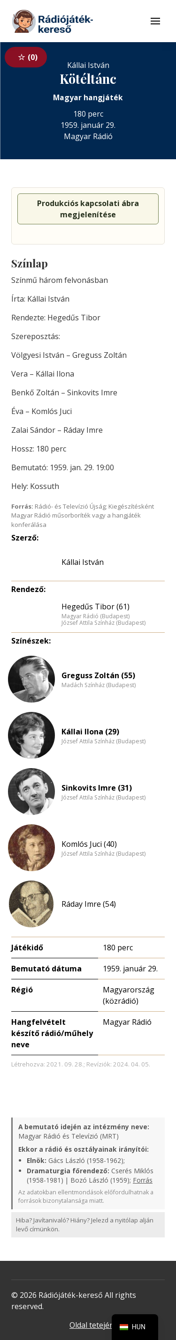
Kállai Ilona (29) (90, 731)
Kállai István (82, 562)
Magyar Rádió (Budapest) (95, 616)
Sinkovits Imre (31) (96, 788)
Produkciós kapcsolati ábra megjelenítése (88, 209)
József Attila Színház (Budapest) (103, 623)
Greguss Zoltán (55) (98, 675)
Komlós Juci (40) (89, 844)
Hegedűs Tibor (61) (95, 606)
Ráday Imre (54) (88, 904)
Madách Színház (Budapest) (98, 685)
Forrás (143, 1180)
